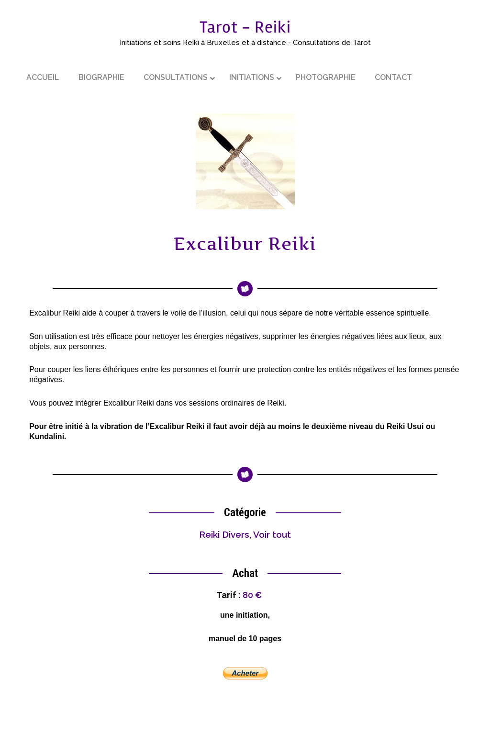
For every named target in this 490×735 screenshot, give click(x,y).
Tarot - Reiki (245, 27)
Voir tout (272, 534)
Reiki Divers (224, 534)
